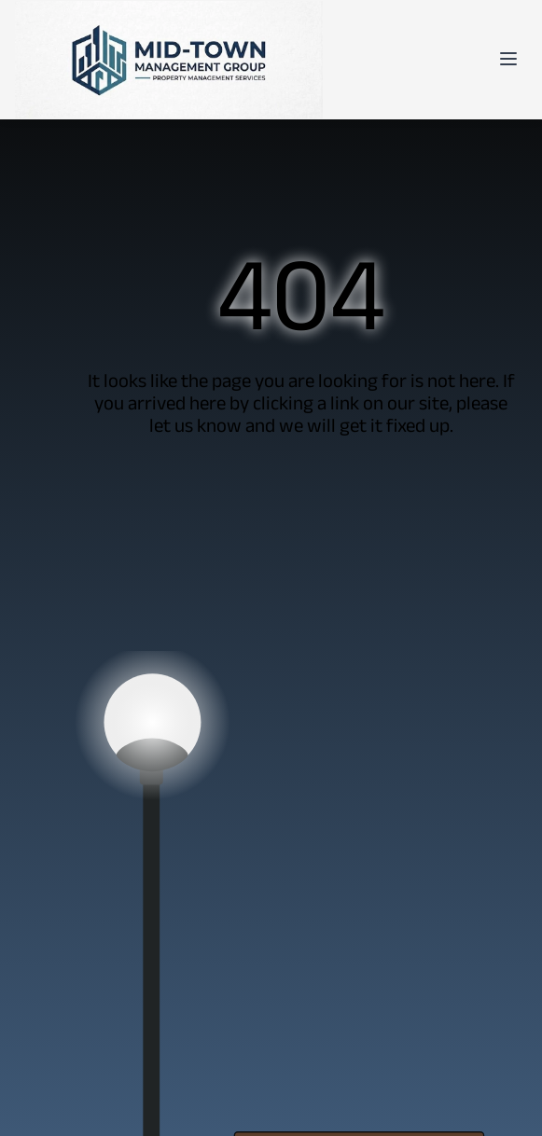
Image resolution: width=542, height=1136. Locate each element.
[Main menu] (508, 58)
